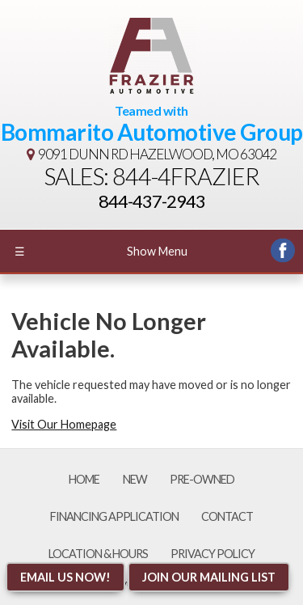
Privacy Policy (212, 554)
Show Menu (101, 251)
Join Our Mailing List (209, 577)
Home (84, 479)
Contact (227, 516)
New (135, 479)
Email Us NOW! (65, 577)
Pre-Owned (202, 479)
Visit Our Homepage (63, 424)
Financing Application (114, 516)
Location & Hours (98, 554)
